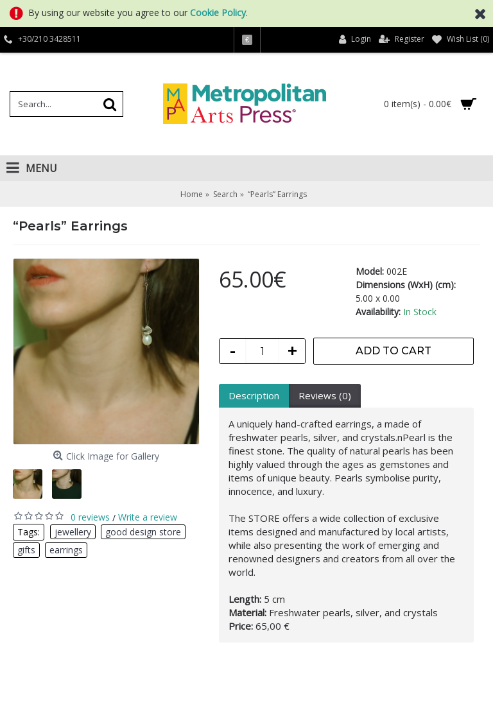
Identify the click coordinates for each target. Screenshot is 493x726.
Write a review (147, 517)
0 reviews (90, 517)
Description (254, 395)
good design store (143, 532)
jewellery (73, 532)
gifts (26, 550)
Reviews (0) (324, 395)
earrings (66, 550)
